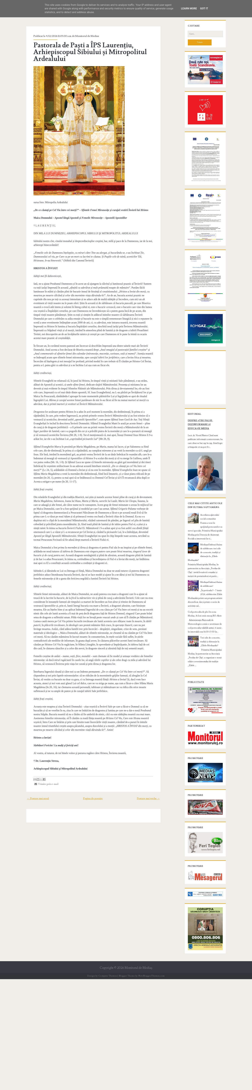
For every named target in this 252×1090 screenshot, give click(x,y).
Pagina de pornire (93, 763)
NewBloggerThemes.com (151, 1086)
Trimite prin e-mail (40, 749)
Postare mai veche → (155, 763)
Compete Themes (107, 1086)
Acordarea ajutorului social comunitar (211, 612)
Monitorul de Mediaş (138, 1079)
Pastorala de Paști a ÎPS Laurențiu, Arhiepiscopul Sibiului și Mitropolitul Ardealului (83, 52)
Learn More (189, 8)
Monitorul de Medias (80, 36)
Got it (204, 8)
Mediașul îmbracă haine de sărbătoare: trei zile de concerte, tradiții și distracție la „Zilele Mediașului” (211, 638)
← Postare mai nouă (30, 763)
